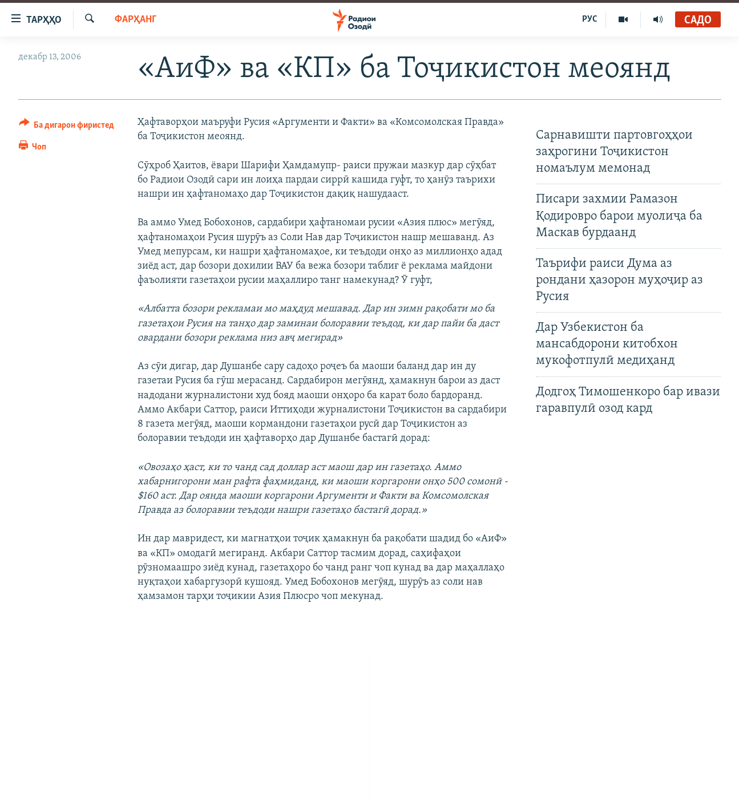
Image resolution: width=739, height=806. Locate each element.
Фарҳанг (135, 19)
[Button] (67, 127)
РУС (589, 19)
